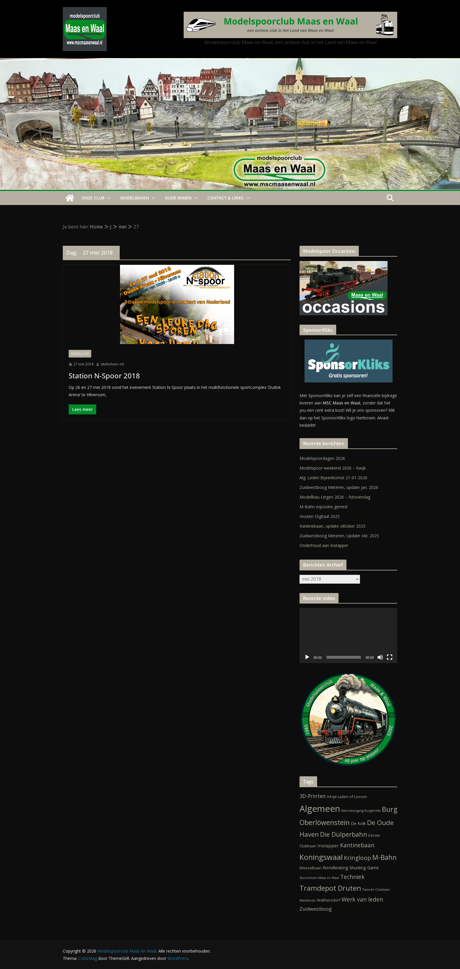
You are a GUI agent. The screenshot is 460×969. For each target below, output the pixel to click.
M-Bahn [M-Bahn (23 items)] (384, 857)
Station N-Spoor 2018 (104, 375)
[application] (348, 635)
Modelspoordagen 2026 (322, 458)
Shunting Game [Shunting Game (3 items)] (364, 867)
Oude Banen (178, 198)
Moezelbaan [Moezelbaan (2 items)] (311, 867)
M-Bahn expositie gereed (323, 506)
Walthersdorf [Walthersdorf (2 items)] (328, 900)
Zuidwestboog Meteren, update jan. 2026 (339, 487)
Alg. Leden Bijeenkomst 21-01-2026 (333, 477)
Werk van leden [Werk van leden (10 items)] (362, 899)
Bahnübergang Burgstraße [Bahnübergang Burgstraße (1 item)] (361, 811)
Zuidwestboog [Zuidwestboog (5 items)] (316, 909)
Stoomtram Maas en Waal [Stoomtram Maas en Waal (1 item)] (319, 878)
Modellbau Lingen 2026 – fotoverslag (335, 497)
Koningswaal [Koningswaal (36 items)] (321, 857)
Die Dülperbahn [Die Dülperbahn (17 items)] (343, 834)
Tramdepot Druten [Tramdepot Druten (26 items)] (330, 888)
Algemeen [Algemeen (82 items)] (320, 808)
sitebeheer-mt (112, 364)
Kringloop (80, 354)
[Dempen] (380, 657)
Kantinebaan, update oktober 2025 (333, 526)
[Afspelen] (307, 657)
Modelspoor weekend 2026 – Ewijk (333, 468)
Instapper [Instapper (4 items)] (328, 845)
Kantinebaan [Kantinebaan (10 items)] (357, 845)
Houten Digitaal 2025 (320, 516)
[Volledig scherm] (390, 657)
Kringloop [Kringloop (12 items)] (357, 858)
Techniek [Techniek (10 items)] (352, 877)
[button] (107, 198)
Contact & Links (225, 198)
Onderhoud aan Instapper (324, 545)
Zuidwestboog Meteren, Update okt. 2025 (339, 535)
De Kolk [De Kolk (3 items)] (358, 823)
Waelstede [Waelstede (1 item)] (308, 900)
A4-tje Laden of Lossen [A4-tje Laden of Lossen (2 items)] (347, 796)
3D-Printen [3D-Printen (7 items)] (313, 795)
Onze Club (93, 198)
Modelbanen (134, 198)
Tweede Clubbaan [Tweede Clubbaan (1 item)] (376, 889)
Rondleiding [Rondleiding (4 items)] (335, 867)
